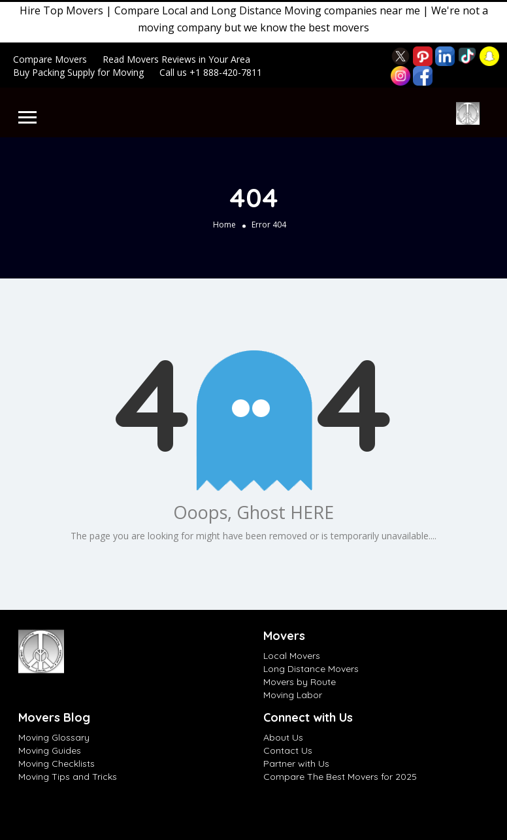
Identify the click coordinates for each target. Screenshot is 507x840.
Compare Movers (50, 59)
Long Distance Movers (311, 669)
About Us (283, 737)
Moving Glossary (54, 737)
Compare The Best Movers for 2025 (340, 776)
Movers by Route (299, 682)
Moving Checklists (56, 763)
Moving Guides (49, 750)
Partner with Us (296, 763)
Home (224, 224)
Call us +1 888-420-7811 (210, 72)
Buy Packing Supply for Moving (78, 72)
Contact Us (287, 750)
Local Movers (291, 656)
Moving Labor (292, 695)
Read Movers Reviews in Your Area (176, 59)
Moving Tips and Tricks (67, 776)
